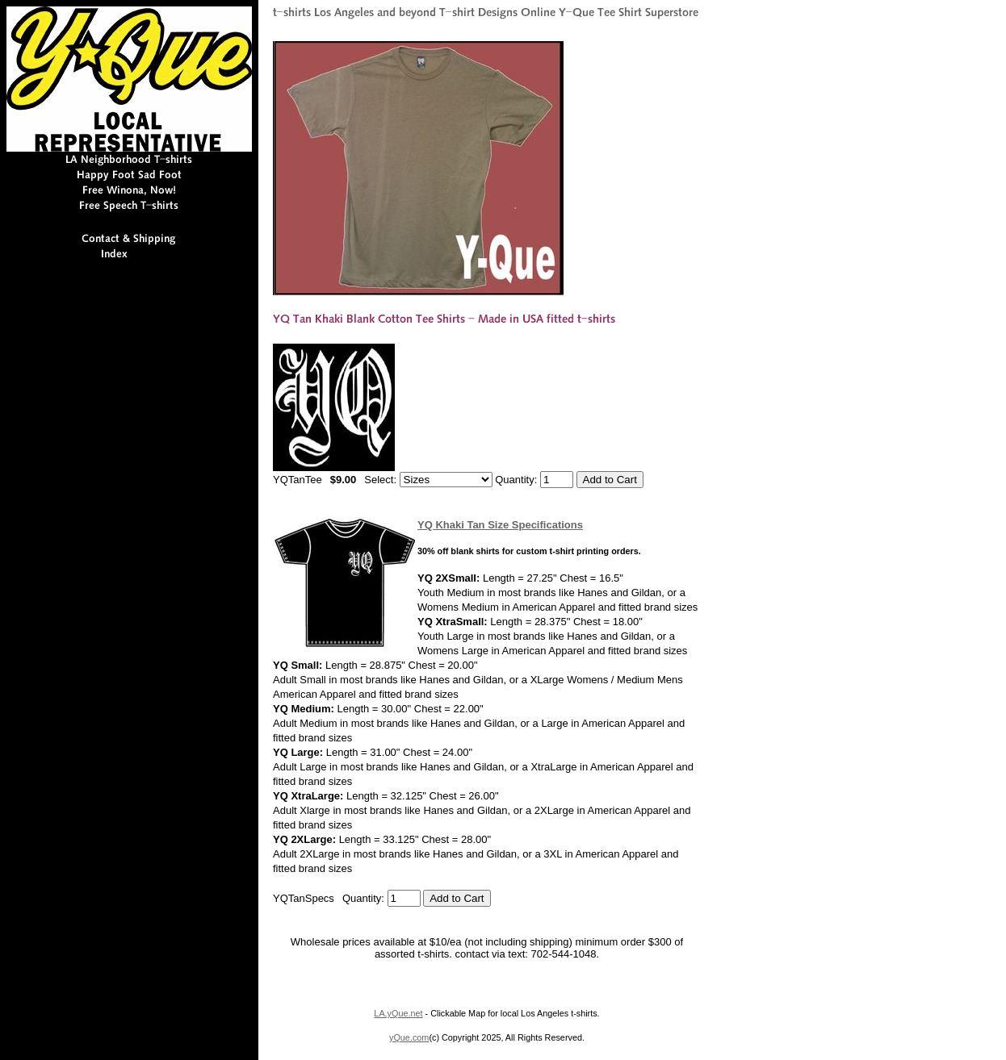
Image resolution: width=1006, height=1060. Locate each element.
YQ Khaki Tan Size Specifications (500, 525)
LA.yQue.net (398, 1013)
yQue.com (409, 1037)
